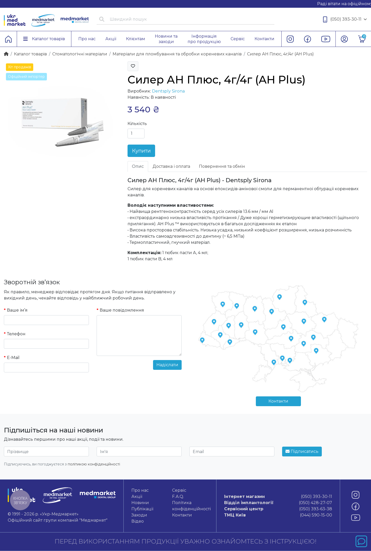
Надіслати (167, 364)
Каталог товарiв (30, 54)
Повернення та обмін (222, 166)
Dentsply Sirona (168, 91)
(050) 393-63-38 (278, 509)
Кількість (137, 123)
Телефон (16, 333)
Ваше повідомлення (122, 310)
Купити (141, 151)
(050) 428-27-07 (278, 503)
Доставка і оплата (171, 166)
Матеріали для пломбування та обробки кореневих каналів (177, 54)
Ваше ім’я (17, 310)
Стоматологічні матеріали (79, 54)
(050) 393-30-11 (345, 19)
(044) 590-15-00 (278, 515)
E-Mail (13, 357)
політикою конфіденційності (94, 464)
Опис (138, 166)
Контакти (278, 401)
